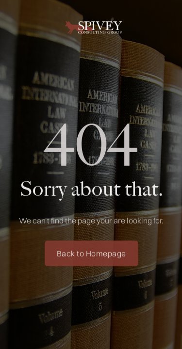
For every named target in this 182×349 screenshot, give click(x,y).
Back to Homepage (91, 255)
